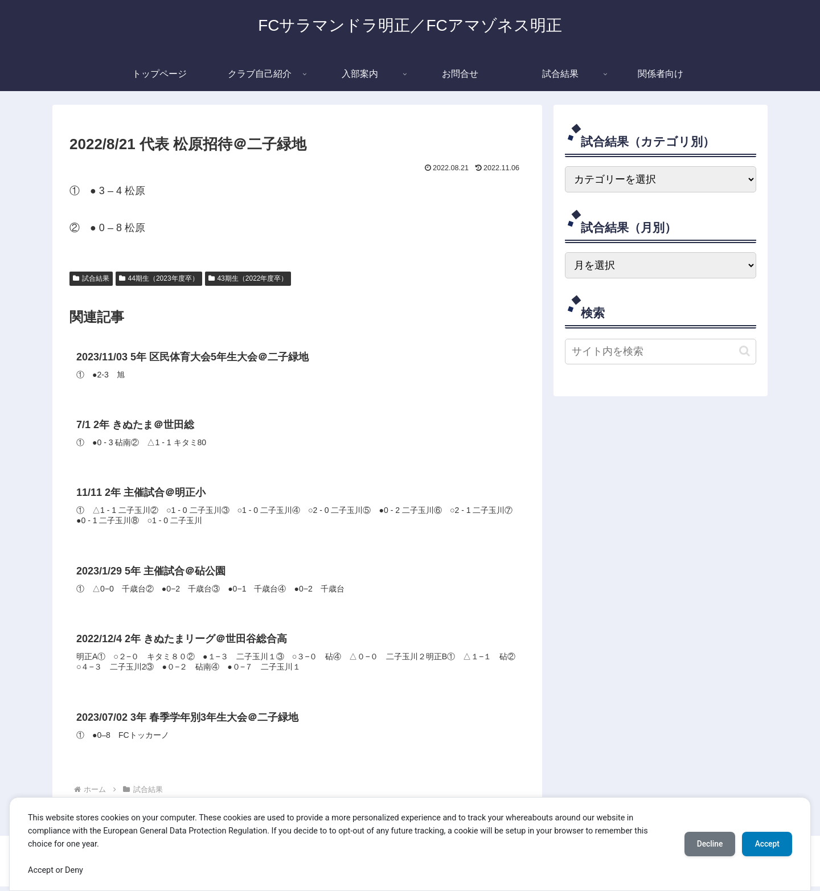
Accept (765, 843)
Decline (706, 843)
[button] (745, 351)
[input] (660, 351)
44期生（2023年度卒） (159, 278)
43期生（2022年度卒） (248, 278)
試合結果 (91, 278)
